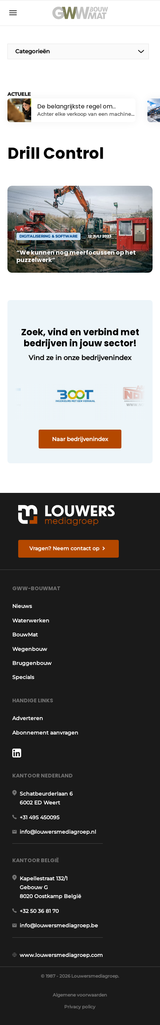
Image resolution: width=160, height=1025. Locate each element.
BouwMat (25, 634)
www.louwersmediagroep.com (61, 955)
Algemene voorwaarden (80, 995)
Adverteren (27, 718)
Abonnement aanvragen (45, 732)
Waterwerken (30, 620)
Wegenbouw (29, 649)
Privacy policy (79, 1006)
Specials (23, 677)
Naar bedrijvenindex (80, 439)
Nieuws (22, 606)
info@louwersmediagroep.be (59, 925)
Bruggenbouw (32, 663)
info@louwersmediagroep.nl (58, 832)
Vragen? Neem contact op (64, 548)
